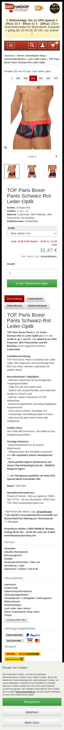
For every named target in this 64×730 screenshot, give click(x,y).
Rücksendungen (13, 605)
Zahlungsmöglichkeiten (16, 594)
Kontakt (8, 558)
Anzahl (11, 264)
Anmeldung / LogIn (14, 565)
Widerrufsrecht (12, 601)
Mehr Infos (32, 722)
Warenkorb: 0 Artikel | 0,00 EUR (21, 569)
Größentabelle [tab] (35, 298)
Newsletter (10, 548)
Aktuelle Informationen (16, 552)
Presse (8, 615)
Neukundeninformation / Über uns (22, 562)
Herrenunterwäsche (14, 59)
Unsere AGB (11, 588)
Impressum (10, 584)
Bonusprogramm (13, 555)
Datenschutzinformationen (18, 591)
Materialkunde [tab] (14, 305)
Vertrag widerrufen (16, 619)
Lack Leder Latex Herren (17, 608)
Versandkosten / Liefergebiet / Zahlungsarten (28, 598)
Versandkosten (48, 256)
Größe (11, 228)
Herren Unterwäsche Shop (31, 55)
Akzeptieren (32, 702)
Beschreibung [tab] (14, 298)
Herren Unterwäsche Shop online (21, 611)
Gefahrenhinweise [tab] (37, 305)
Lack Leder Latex (37, 59)
